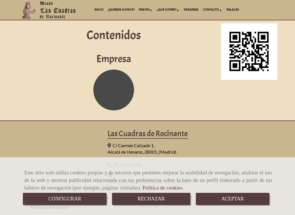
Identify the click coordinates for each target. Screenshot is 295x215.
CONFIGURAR (64, 199)
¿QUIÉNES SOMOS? (121, 10)
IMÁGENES (191, 10)
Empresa (113, 58)
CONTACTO (212, 10)
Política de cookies (162, 188)
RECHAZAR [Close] (151, 199)
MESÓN (146, 10)
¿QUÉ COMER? (168, 10)
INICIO (99, 10)
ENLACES (233, 10)
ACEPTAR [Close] (232, 199)
